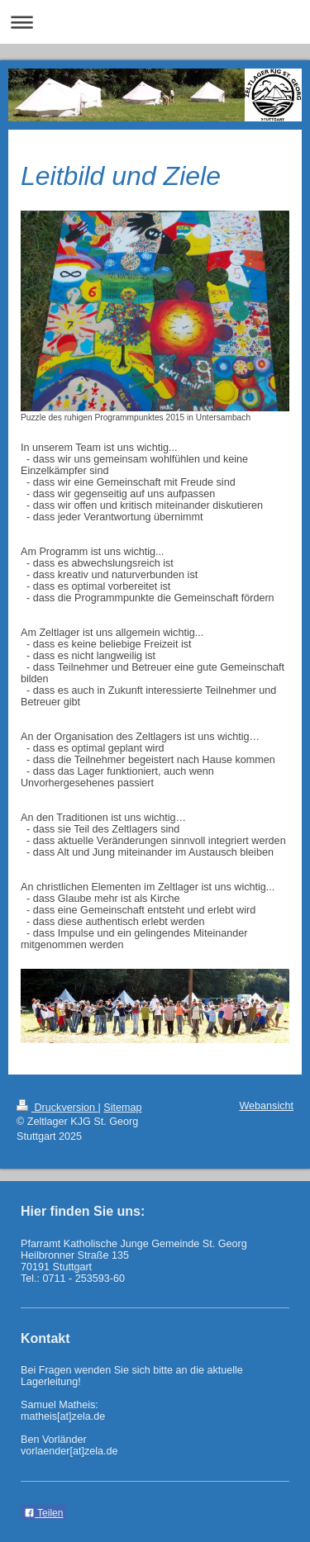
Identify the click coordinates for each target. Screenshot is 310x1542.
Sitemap (122, 1107)
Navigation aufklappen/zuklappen (155, 22)
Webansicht (266, 1106)
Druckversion (57, 1107)
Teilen (43, 1513)
